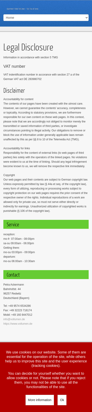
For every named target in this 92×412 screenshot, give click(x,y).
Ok (62, 400)
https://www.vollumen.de (17, 323)
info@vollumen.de (14, 319)
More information (39, 400)
